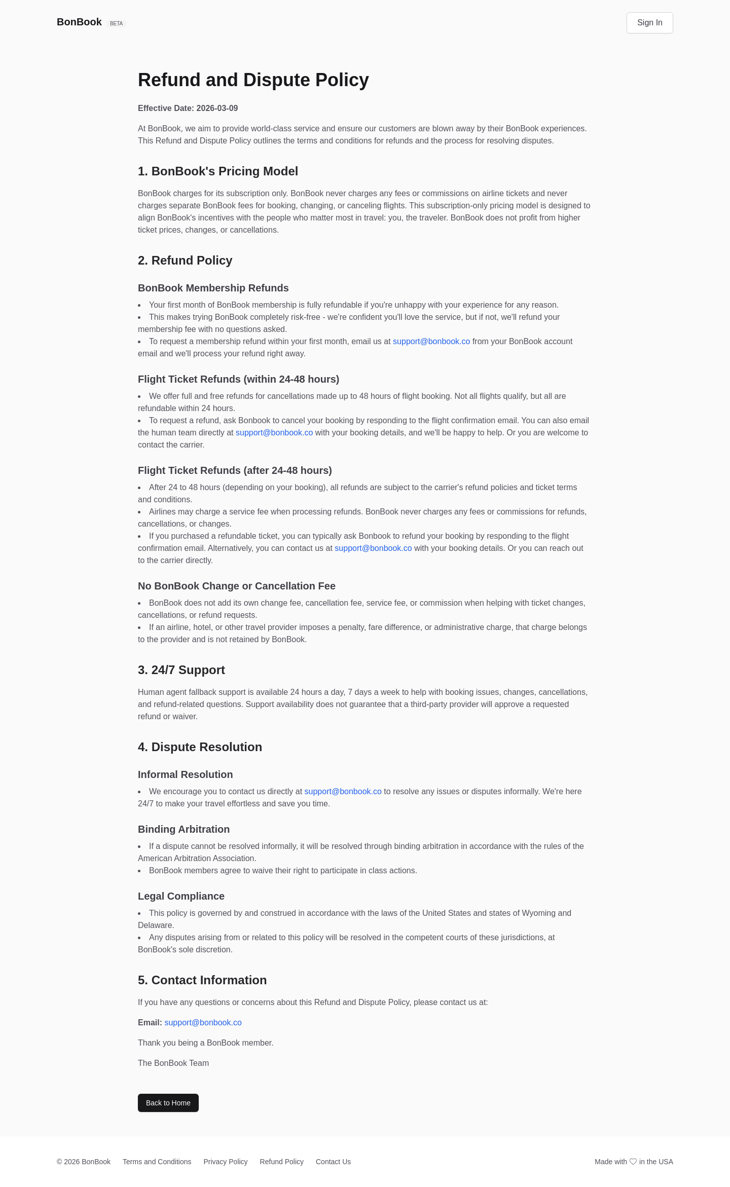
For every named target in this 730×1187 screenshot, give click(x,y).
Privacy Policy (225, 1162)
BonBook (92, 21)
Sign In (650, 22)
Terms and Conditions (157, 1162)
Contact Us (333, 1162)
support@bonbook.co (431, 341)
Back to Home (168, 1103)
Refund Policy (282, 1162)
